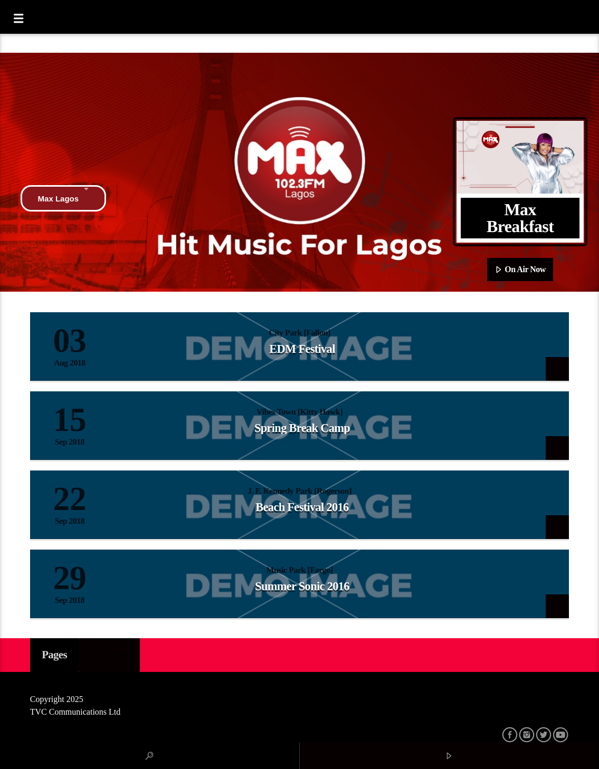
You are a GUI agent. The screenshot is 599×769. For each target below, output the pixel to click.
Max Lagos (63, 198)
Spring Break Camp (302, 428)
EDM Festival (302, 348)
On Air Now (520, 270)
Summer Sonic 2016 (302, 586)
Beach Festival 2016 (301, 507)
